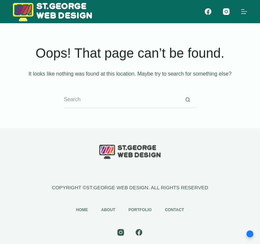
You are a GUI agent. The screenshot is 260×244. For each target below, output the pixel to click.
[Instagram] (226, 11)
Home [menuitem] (82, 210)
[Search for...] (122, 99)
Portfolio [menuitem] (140, 210)
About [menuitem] (108, 210)
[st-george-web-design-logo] (52, 11)
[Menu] (244, 12)
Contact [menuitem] (174, 210)
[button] (249, 233)
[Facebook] (208, 11)
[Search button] (188, 99)
